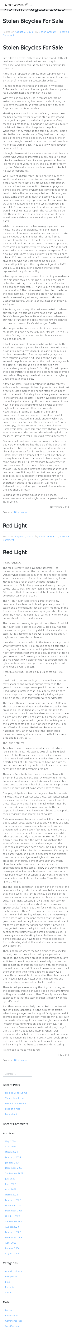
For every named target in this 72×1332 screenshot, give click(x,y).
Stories (9, 1292)
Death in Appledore (15, 1103)
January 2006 (12, 1248)
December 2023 (13, 1167)
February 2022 (13, 1200)
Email (8, 1281)
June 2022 (10, 1184)
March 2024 (11, 1151)
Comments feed (13, 1320)
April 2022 (10, 1189)
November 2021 (14, 1205)
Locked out (11, 1114)
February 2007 (13, 1232)
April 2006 (10, 1242)
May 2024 (10, 1141)
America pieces (13, 1271)
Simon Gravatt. (14, 5)
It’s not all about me (16, 1092)
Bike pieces (20, 512)
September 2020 (14, 1221)
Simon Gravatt (47, 31)
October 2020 (12, 1216)
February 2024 (13, 1157)
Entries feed (11, 1315)
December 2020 (13, 1210)
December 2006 (13, 1237)
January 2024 (12, 1162)
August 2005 (12, 1253)
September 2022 (14, 1173)
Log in (8, 1310)
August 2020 (12, 1226)
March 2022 (11, 1194)
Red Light (15, 526)
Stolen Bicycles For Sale (33, 22)
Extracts (9, 1287)
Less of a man (13, 1108)
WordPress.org (13, 1326)
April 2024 (10, 1146)
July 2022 (10, 1178)
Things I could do (14, 1098)
